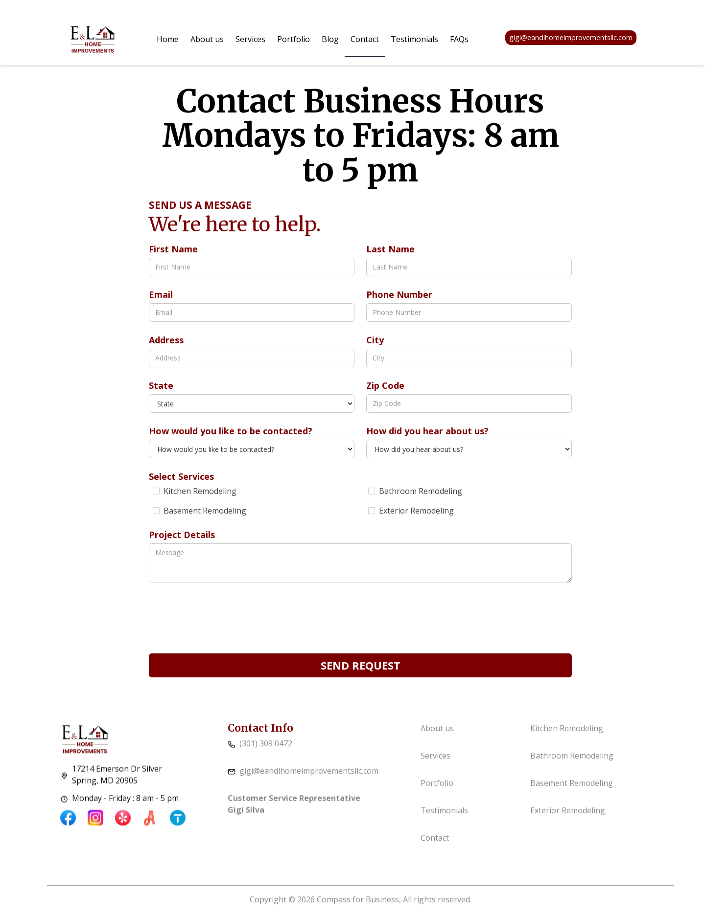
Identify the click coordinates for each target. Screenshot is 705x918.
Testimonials (414, 39)
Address (166, 340)
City (375, 340)
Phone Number (399, 294)
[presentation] (223, 617)
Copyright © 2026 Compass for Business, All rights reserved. (360, 899)
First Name (173, 249)
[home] (93, 37)
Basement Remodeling (571, 791)
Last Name (390, 249)
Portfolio (293, 39)
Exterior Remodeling (567, 818)
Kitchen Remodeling (566, 736)
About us (207, 39)
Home (168, 39)
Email (161, 294)
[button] (250, 39)
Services (250, 39)
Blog (330, 39)
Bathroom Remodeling (571, 764)
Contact (365, 39)
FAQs (459, 39)
